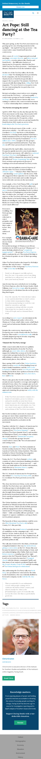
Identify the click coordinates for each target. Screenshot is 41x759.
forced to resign (18, 288)
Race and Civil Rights (27, 608)
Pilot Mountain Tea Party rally (16, 523)
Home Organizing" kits (21, 159)
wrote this (11, 269)
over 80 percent (28, 369)
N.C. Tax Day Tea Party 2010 (21, 476)
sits (3, 145)
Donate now (21, 7)
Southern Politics (12, 608)
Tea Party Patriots (31, 266)
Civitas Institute (30, 363)
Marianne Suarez (21, 467)
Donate (20, 722)
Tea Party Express (29, 252)
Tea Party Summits (21, 430)
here (26, 374)
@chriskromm (6, 662)
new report (18, 318)
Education (20, 749)
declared (5, 75)
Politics (4, 20)
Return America (8, 554)
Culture (20, 737)
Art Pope (13, 132)
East (10, 447)
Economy (20, 745)
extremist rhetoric (17, 58)
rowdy (15, 56)
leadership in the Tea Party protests (15, 124)
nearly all (16, 365)
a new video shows (18, 351)
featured (23, 529)
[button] (37, 13)
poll (31, 184)
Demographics (20, 741)
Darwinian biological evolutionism (17, 566)
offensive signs (7, 172)
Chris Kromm (8, 38)
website (30, 459)
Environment (20, 753)
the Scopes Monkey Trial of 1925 (14, 564)
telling (28, 83)
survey (4, 190)
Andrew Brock (15, 615)
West (17, 447)
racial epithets (18, 174)
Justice (11, 20)
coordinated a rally (25, 334)
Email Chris (8, 678)
